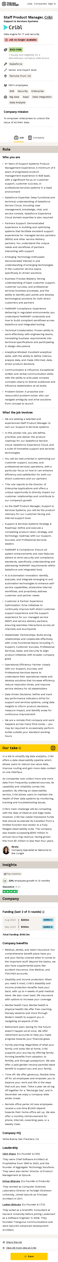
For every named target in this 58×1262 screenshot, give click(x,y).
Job (19, 137)
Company (36, 137)
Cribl (48, 17)
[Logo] (10, 4)
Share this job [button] (12, 1242)
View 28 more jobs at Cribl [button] (19, 1247)
